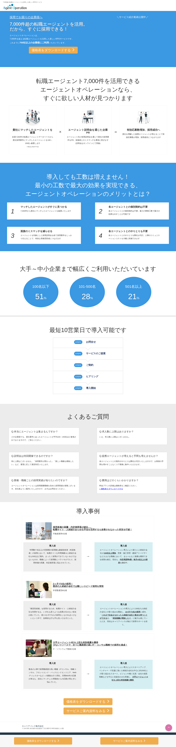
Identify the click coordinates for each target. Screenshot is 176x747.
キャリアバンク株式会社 (33, 726)
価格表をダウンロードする (53, 50)
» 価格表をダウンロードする (111, 489)
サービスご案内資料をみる (88, 711)
